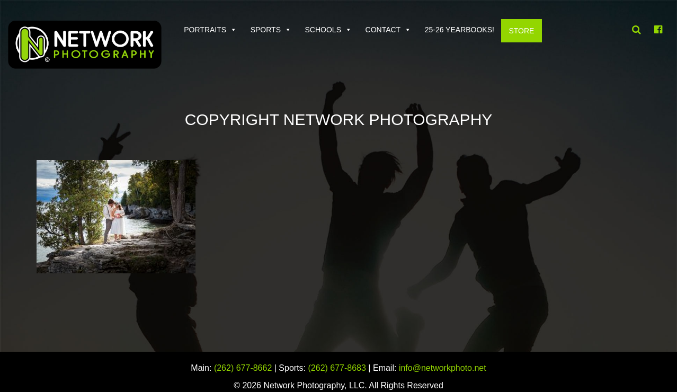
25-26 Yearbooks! (459, 29)
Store (521, 30)
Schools (323, 29)
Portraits (205, 29)
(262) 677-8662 (243, 367)
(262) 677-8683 (337, 367)
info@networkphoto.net (442, 367)
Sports (266, 29)
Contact (383, 29)
